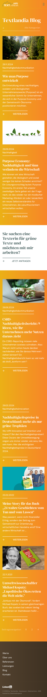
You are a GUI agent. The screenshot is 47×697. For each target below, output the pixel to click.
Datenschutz (32, 691)
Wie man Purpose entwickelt (16, 78)
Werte (6, 653)
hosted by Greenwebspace (12, 693)
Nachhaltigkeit (10, 152)
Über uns (7, 657)
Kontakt (7, 674)
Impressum (23, 691)
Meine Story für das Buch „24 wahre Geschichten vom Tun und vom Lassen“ (23, 507)
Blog (5, 670)
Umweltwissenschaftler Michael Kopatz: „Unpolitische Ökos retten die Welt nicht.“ (22, 589)
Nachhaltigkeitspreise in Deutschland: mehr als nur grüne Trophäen (22, 421)
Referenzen (8, 661)
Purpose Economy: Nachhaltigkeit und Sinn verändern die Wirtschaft (21, 165)
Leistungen (8, 666)
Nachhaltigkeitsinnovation (16, 408)
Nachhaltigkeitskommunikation (18, 67)
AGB (39, 691)
